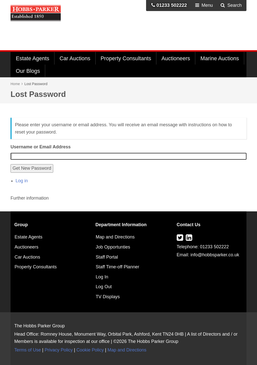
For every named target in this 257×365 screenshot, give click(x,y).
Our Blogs (28, 71)
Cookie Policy (90, 349)
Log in (22, 180)
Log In (102, 276)
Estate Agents (32, 58)
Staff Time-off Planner (117, 266)
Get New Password (32, 168)
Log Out (104, 286)
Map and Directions (115, 236)
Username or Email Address (41, 146)
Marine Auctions (219, 58)
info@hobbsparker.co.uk (214, 254)
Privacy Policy (59, 349)
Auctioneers (175, 58)
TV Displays (108, 296)
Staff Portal (107, 257)
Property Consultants (126, 58)
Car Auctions (74, 58)
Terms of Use (27, 349)
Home (15, 84)
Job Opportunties (113, 247)
